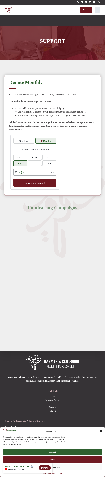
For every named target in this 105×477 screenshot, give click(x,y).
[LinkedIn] (90, 2)
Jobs (52, 404)
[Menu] (97, 10)
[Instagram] (86, 2)
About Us (52, 396)
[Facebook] (78, 2)
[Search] (99, 2)
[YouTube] (94, 2)
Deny (52, 459)
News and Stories (52, 400)
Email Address (11, 426)
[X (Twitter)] (82, 2)
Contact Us (52, 411)
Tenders (52, 407)
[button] (101, 431)
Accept (52, 452)
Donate (86, 10)
